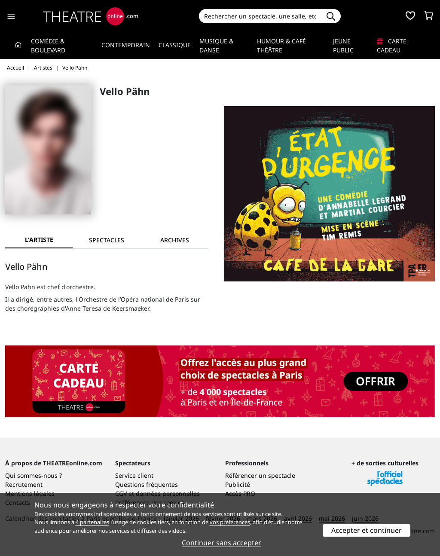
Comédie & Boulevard (48, 45)
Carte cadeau (391, 45)
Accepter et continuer (366, 530)
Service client (134, 475)
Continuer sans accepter (221, 542)
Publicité (237, 484)
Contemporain (125, 45)
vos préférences (230, 522)
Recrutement (24, 484)
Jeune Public (343, 45)
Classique (175, 45)
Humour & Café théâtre (281, 45)
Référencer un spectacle (260, 475)
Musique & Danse (216, 45)
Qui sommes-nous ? (33, 475)
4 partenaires (92, 522)
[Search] (260, 16)
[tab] (107, 240)
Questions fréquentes (146, 484)
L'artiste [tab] (39, 239)
